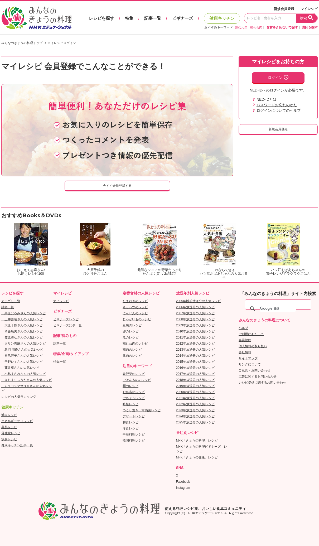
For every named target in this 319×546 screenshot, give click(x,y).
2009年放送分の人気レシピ (195, 325)
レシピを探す (101, 18)
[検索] (278, 309)
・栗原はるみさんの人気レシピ (23, 313)
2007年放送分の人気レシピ (195, 313)
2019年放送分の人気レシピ (195, 386)
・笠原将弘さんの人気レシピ (21, 337)
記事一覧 (152, 18)
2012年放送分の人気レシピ (195, 343)
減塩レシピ (9, 415)
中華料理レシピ (134, 434)
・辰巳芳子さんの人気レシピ (21, 355)
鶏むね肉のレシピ (135, 343)
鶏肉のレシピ (132, 349)
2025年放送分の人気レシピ (195, 422)
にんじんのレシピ (135, 313)
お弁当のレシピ (134, 392)
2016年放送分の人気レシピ (195, 368)
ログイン (278, 77)
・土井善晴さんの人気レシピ (21, 319)
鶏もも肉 (256, 27)
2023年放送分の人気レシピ (195, 410)
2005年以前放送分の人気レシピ (198, 301)
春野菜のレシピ (134, 374)
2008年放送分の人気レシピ (195, 319)
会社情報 (245, 352)
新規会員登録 (284, 9)
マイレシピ (309, 9)
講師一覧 (7, 307)
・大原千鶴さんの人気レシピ (21, 325)
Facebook (183, 482)
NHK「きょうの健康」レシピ (196, 457)
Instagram (183, 488)
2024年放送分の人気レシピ (195, 416)
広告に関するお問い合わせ (258, 376)
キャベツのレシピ (135, 307)
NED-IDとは (267, 99)
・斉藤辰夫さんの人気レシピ (21, 331)
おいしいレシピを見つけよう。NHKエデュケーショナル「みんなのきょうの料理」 (36, 18)
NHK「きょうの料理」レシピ (196, 440)
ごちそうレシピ (134, 398)
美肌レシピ (9, 427)
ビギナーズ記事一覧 (67, 325)
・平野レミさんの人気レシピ (21, 362)
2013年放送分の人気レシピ (195, 349)
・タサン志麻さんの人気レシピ (23, 343)
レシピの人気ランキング (18, 397)
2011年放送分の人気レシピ (195, 337)
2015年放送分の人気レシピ (195, 362)
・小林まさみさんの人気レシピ (23, 374)
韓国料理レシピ (134, 440)
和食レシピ (130, 422)
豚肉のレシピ (132, 355)
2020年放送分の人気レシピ (195, 392)
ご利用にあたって (251, 334)
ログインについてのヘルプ (279, 110)
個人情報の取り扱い (253, 346)
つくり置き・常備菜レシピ (142, 410)
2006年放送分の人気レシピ (195, 307)
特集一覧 (59, 362)
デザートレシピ (134, 416)
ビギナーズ (182, 18)
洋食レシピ (130, 428)
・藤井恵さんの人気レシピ (20, 368)
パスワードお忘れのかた (277, 105)
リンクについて (250, 364)
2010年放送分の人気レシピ (195, 331)
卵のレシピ (130, 331)
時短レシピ (130, 404)
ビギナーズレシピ (66, 319)
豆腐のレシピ (132, 325)
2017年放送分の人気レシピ (195, 374)
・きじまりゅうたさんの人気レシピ (26, 380)
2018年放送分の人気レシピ (195, 380)
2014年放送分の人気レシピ (195, 355)
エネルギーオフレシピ (17, 421)
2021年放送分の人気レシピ (195, 398)
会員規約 (245, 340)
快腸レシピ (9, 439)
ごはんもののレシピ (137, 380)
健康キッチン (222, 18)
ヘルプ (243, 328)
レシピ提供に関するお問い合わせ (262, 382)
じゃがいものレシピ (137, 319)
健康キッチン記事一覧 (17, 445)
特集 (129, 18)
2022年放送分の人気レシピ (195, 404)
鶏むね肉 (241, 27)
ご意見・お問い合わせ (254, 370)
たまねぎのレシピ (135, 301)
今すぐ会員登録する (117, 185)
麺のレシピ (130, 386)
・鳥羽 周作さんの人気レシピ (22, 349)
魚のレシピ (130, 337)
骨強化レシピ (10, 433)
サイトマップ (248, 358)
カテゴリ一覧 (10, 301)
